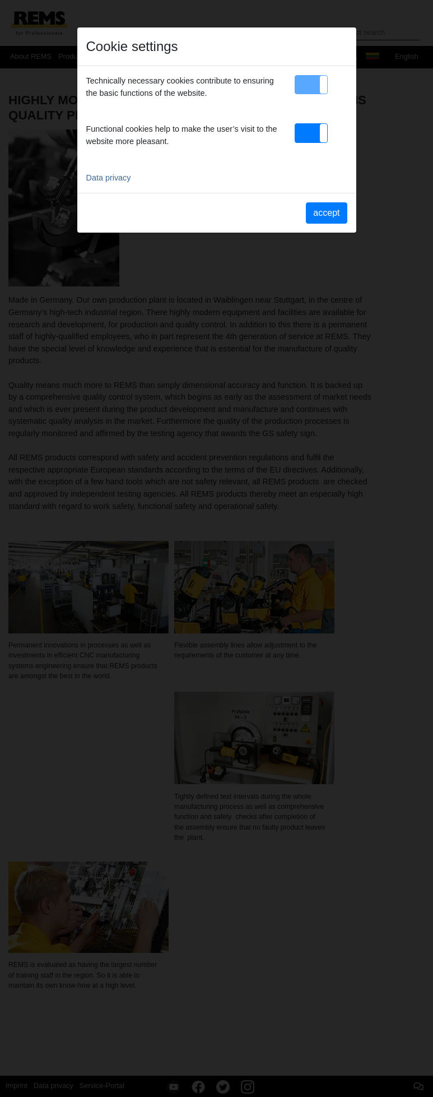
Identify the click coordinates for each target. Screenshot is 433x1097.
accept (326, 212)
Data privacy (108, 177)
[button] (311, 84)
